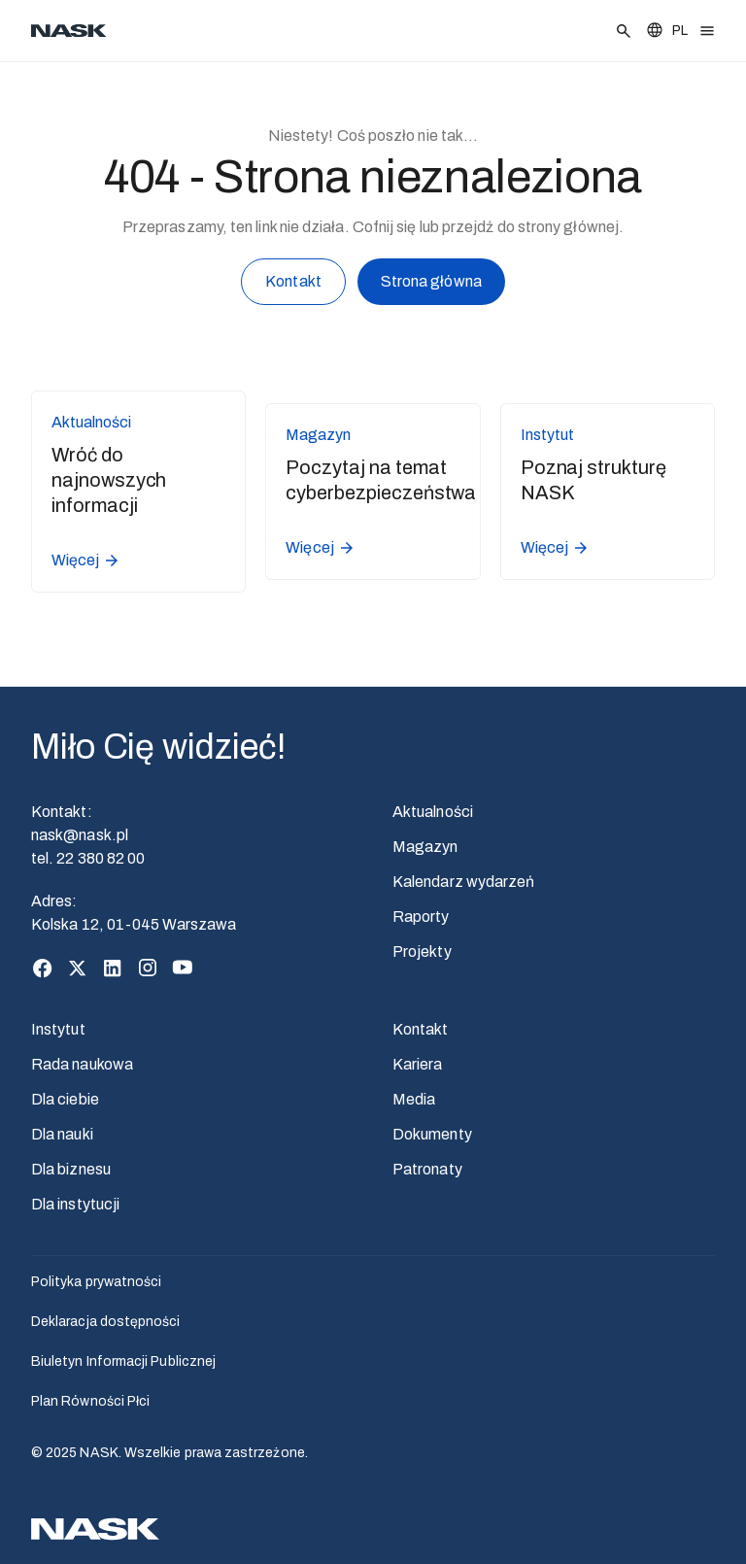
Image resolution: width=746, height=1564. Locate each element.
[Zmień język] (666, 30)
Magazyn (425, 846)
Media (413, 1099)
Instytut (58, 1029)
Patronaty (427, 1169)
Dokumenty (432, 1134)
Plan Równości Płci (90, 1401)
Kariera (417, 1064)
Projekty (422, 951)
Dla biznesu (71, 1169)
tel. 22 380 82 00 (88, 858)
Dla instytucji (75, 1204)
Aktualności (432, 811)
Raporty (421, 916)
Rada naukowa (82, 1064)
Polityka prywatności (96, 1282)
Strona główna (431, 284)
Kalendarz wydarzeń (463, 881)
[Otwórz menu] (707, 31)
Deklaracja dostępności (106, 1321)
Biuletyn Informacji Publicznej (123, 1361)
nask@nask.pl (79, 835)
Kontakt (293, 285)
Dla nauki (62, 1134)
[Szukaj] (623, 31)
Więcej (85, 560)
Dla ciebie (65, 1099)
